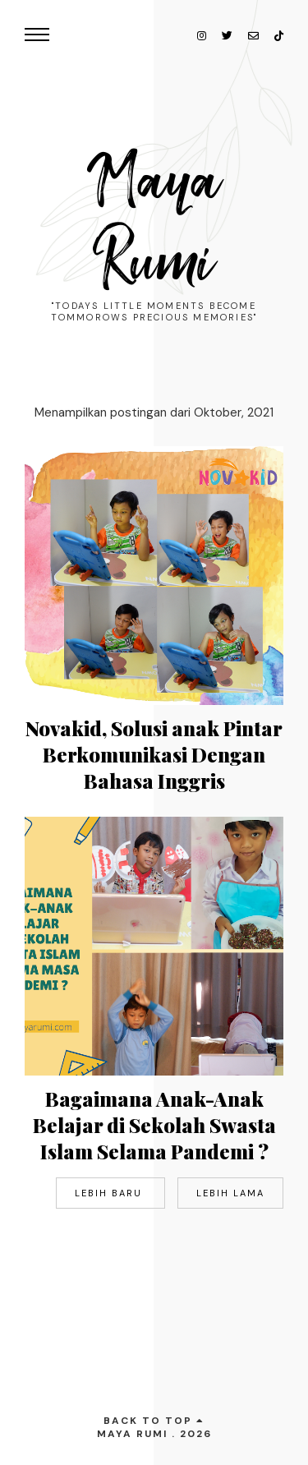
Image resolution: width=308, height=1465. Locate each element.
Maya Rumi (154, 222)
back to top (154, 1420)
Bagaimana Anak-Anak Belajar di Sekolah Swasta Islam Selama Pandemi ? (154, 1124)
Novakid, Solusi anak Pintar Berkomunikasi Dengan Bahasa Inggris (154, 754)
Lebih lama (230, 1193)
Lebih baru (110, 1193)
